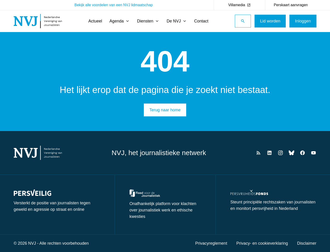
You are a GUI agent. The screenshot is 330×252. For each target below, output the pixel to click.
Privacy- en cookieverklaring (262, 243)
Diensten (148, 21)
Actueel (95, 21)
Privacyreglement (211, 243)
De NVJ (176, 21)
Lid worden (270, 21)
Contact (201, 21)
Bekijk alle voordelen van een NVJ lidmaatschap (114, 5)
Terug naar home (164, 110)
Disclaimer (306, 243)
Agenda (119, 21)
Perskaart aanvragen (291, 5)
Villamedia (239, 5)
